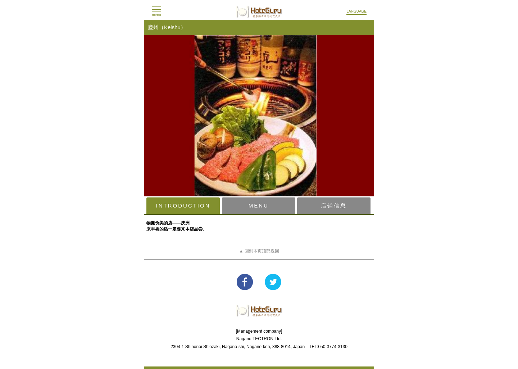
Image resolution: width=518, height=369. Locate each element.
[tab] (183, 205)
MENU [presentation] (259, 205)
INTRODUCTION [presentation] (183, 205)
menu (156, 15)
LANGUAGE (356, 11)
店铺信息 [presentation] (334, 205)
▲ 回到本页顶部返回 (259, 251)
